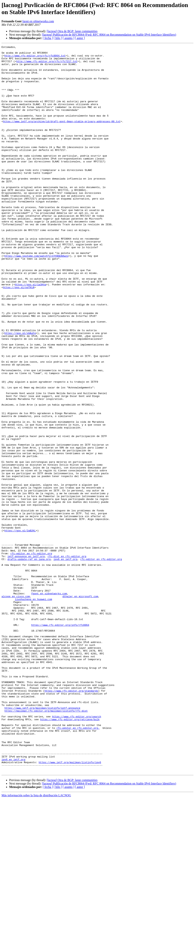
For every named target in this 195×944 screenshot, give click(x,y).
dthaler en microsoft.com (80, 706)
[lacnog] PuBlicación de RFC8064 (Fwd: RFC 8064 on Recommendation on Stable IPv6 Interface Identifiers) (109, 34)
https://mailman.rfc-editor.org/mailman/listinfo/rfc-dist (46, 844)
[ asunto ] (68, 38)
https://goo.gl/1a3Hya (30, 332)
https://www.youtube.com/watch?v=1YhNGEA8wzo (36, 298)
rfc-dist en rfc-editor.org (67, 658)
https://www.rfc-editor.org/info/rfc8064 (60, 741)
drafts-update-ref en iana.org (28, 662)
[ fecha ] (48, 38)
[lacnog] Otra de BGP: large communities (72, 31)
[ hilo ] (58, 38)
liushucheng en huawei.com (33, 710)
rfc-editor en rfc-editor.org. (78, 864)
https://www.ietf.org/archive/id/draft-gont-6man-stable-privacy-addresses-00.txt (61, 136)
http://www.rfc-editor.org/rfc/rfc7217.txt (46, 64)
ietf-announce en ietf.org (26, 658)
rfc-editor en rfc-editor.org (31, 655)
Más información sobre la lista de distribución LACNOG (36, 940)
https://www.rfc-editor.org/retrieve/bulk (70, 854)
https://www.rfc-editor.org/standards (71, 820)
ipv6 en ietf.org (65, 662)
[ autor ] (80, 38)
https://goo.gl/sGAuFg (20, 391)
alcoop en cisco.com (16, 706)
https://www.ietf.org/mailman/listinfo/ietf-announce (42, 840)
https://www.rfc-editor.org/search (76, 851)
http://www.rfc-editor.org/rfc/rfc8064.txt (35, 58)
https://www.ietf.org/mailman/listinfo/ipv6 (70, 906)
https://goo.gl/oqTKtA (18, 336)
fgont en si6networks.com (38, 21)
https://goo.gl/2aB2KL (20, 627)
